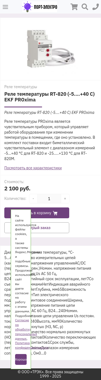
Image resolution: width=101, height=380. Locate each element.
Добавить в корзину (37, 212)
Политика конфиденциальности (31, 345)
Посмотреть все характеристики (33, 168)
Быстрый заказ (37, 227)
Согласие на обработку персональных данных (26, 329)
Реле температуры (20, 86)
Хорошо (21, 359)
